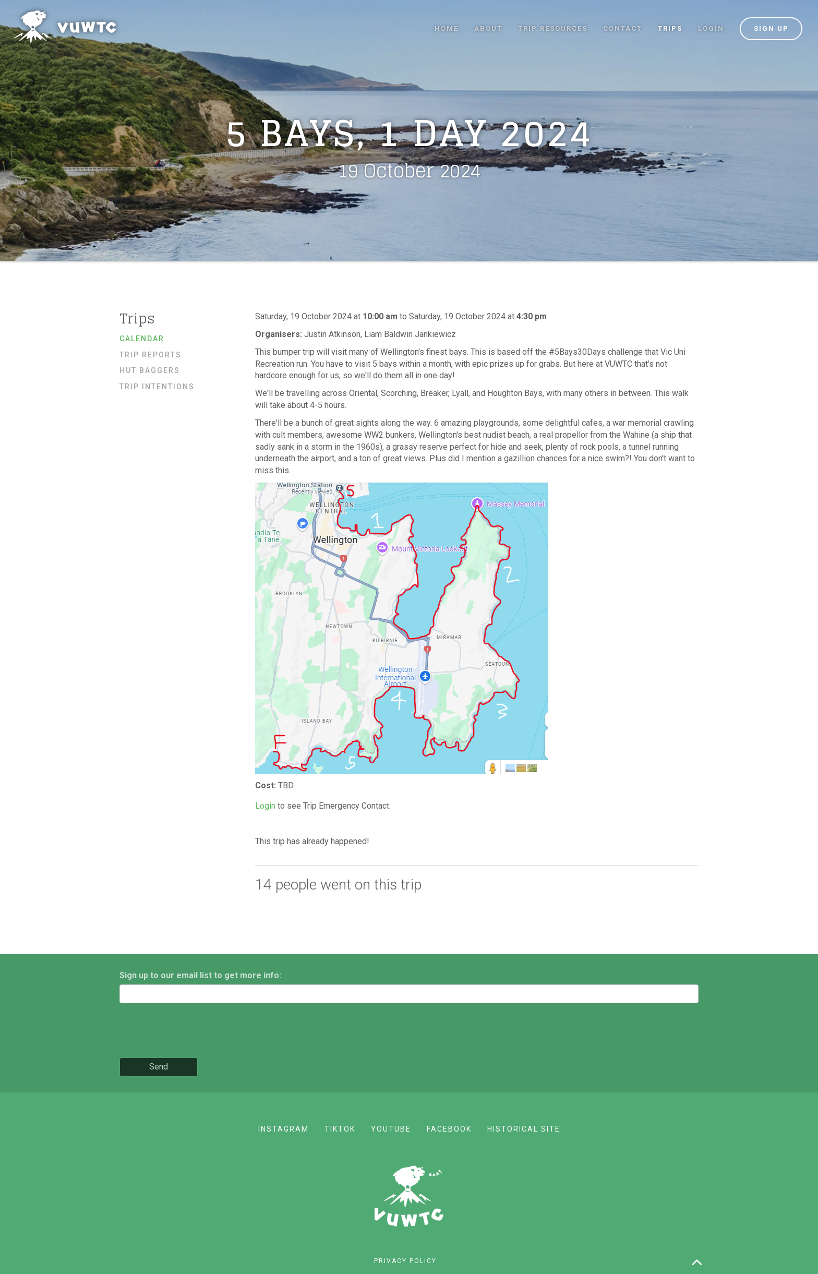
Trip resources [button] (552, 28)
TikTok (339, 1129)
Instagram (283, 1129)
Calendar (141, 338)
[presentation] (198, 1031)
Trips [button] (670, 28)
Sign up (771, 28)
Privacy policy (405, 1261)
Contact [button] (622, 28)
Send (158, 1067)
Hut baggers (149, 370)
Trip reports (150, 355)
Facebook (449, 1129)
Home (447, 28)
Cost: (266, 785)
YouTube (391, 1129)
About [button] (488, 28)
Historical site (523, 1129)
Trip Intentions (157, 386)
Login (711, 28)
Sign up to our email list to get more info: (200, 975)
